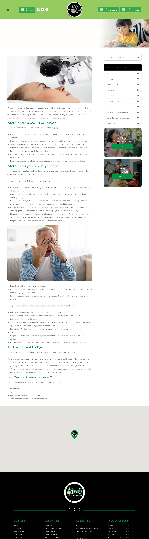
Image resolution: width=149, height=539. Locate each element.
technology (111, 124)
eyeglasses (111, 90)
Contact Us (122, 177)
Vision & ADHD (50, 531)
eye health (111, 96)
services (110, 79)
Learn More (122, 146)
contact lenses (113, 84)
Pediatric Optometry (52, 537)
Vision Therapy (50, 525)
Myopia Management (53, 528)
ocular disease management (118, 118)
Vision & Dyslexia (51, 534)
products (110, 107)
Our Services (18, 528)
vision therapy (112, 73)
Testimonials (18, 534)
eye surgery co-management (118, 112)
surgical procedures (114, 101)
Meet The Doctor (20, 531)
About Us (17, 525)
